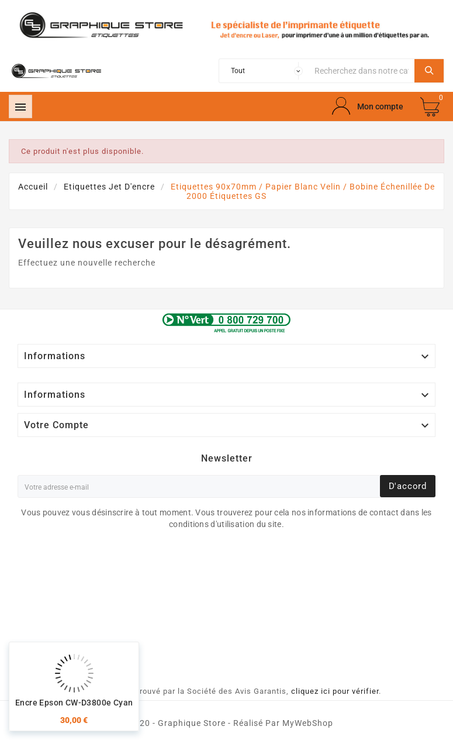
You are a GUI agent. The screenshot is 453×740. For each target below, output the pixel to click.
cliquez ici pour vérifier (335, 691)
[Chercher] (361, 70)
